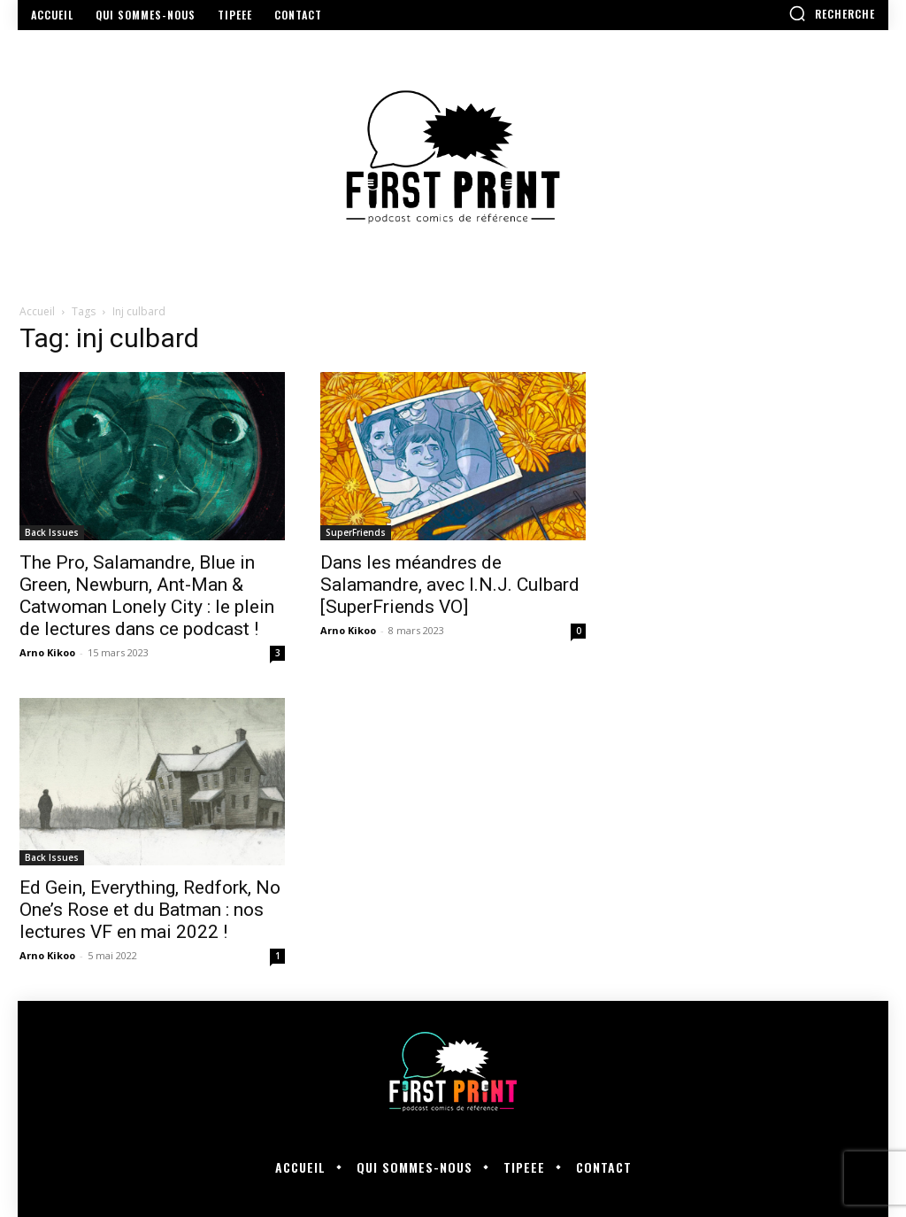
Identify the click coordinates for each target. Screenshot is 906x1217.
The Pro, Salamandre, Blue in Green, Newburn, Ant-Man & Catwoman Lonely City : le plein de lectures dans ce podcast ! (146, 596)
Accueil (37, 311)
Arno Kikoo (47, 652)
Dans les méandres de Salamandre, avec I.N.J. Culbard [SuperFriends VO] (450, 584)
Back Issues (52, 532)
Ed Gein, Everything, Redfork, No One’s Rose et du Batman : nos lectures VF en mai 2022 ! (149, 909)
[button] (831, 13)
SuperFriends (356, 532)
